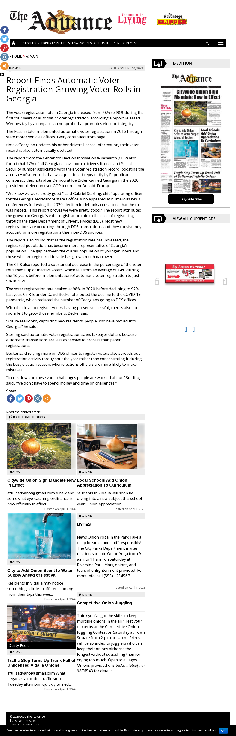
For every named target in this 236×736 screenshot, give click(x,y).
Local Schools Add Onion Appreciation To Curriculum (104, 482)
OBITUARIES (102, 43)
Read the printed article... (24, 412)
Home (17, 56)
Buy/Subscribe (191, 199)
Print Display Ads (126, 43)
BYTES (84, 524)
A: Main (32, 56)
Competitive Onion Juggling (104, 603)
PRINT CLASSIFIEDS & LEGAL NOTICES (66, 43)
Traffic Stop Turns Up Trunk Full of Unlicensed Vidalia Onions (41, 663)
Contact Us (28, 43)
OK (223, 730)
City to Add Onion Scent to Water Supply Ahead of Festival (40, 573)
